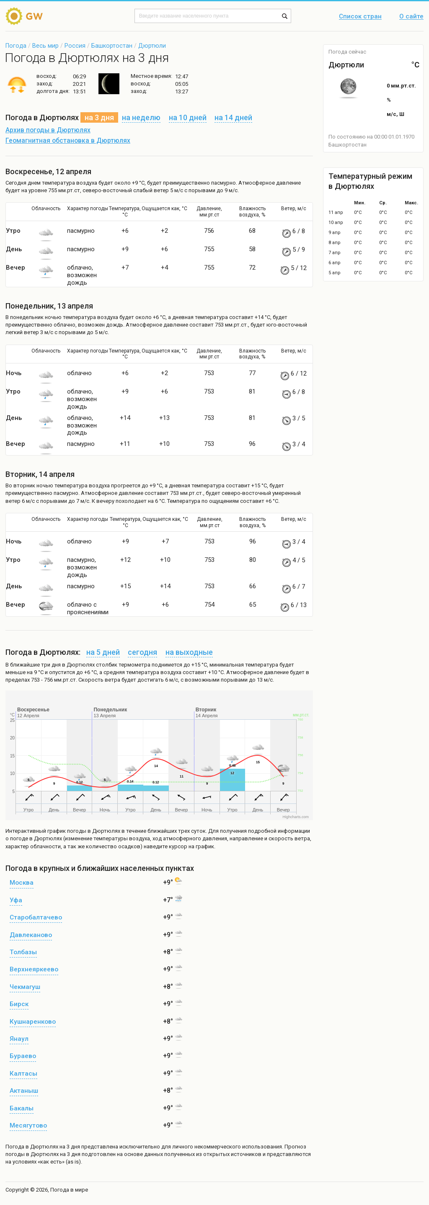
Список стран (360, 16)
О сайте (411, 16)
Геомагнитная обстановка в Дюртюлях (67, 140)
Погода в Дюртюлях (31, 1146)
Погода (15, 45)
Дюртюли (152, 45)
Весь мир (45, 45)
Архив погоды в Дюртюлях (47, 130)
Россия (75, 45)
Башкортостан (111, 45)
